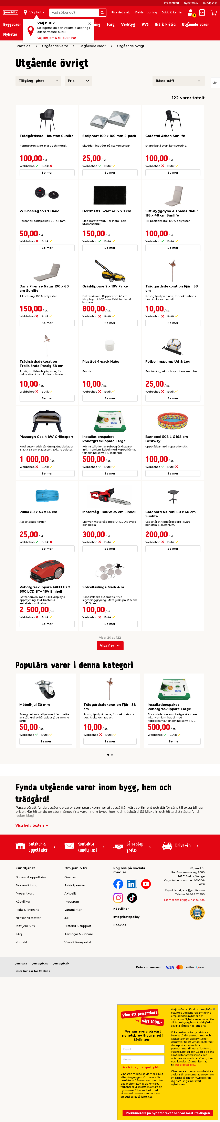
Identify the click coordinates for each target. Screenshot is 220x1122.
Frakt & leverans (27, 910)
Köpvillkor (22, 901)
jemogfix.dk (61, 963)
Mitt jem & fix (25, 926)
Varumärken (73, 910)
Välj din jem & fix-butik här (56, 38)
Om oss (70, 877)
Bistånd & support (77, 926)
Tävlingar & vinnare (78, 934)
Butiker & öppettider (30, 877)
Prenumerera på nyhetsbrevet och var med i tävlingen (168, 1113)
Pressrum (71, 901)
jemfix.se (21, 963)
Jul (66, 918)
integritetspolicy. (185, 1064)
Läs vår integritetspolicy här (140, 1067)
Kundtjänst (210, 3)
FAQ (18, 934)
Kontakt (21, 942)
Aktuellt (70, 893)
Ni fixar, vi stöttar (28, 918)
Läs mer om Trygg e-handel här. (184, 899)
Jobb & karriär (172, 12)
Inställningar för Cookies (32, 971)
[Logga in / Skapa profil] (190, 12)
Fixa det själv (120, 12)
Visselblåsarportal (77, 942)
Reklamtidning (146, 12)
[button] (108, 755)
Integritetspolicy (126, 917)
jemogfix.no (40, 963)
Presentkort (171, 3)
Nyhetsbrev (191, 3)
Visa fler (107, 646)
